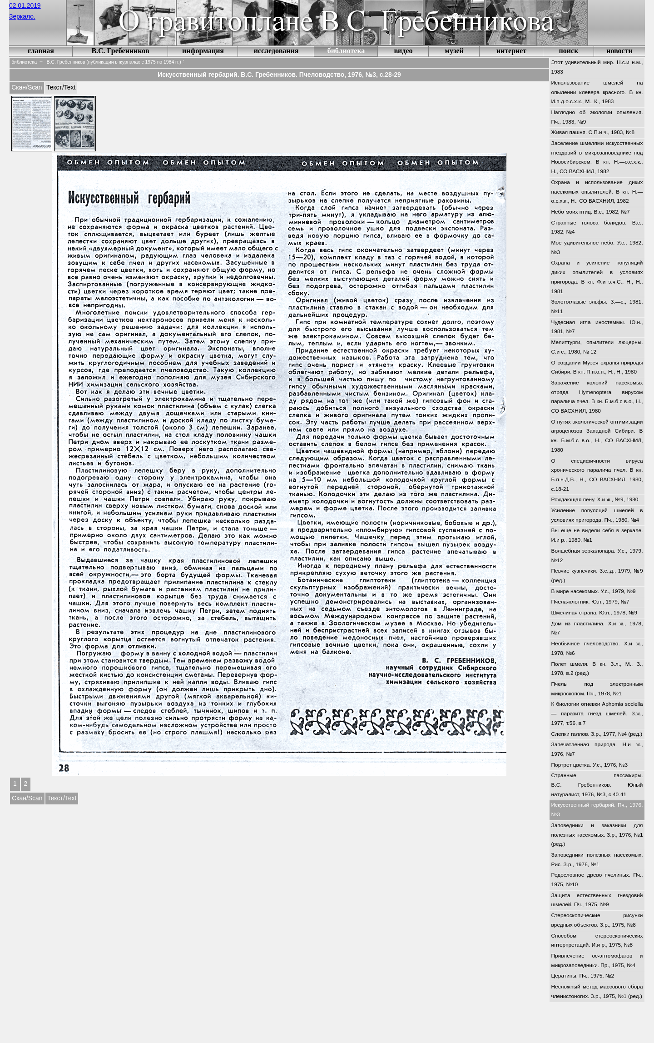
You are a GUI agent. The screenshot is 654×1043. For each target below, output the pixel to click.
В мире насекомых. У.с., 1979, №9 (593, 591)
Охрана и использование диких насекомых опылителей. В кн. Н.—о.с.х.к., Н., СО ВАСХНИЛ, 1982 (597, 191)
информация (203, 51)
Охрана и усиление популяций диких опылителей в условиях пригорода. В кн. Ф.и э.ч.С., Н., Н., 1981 (597, 277)
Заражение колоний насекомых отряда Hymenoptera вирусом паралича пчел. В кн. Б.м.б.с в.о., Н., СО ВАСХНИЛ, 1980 (597, 396)
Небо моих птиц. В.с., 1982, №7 (590, 212)
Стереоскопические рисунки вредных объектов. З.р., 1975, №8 (597, 920)
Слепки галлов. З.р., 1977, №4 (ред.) (597, 734)
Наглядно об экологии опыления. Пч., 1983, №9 (597, 117)
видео (403, 51)
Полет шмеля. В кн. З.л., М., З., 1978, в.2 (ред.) (597, 669)
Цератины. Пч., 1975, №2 (582, 976)
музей (454, 51)
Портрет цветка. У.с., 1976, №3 (589, 765)
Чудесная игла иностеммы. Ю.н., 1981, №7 (597, 327)
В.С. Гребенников (120, 51)
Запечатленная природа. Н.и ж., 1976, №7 (597, 749)
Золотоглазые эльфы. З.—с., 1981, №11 (597, 306)
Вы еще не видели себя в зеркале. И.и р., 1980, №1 (597, 535)
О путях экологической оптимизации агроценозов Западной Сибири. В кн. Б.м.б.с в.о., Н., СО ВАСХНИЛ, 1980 (597, 436)
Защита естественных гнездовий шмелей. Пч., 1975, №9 (597, 900)
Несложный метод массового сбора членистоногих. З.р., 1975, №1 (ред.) (597, 991)
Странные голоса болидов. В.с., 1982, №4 (597, 227)
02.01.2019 (25, 5)
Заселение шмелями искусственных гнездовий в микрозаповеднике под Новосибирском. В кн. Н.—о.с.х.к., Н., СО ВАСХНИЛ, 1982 (597, 157)
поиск (569, 51)
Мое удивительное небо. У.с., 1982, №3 (597, 247)
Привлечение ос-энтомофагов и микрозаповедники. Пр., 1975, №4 (597, 960)
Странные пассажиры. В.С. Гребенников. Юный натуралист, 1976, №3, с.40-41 (597, 784)
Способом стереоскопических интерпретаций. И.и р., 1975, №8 (597, 940)
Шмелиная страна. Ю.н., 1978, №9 (594, 612)
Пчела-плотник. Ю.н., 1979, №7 (590, 602)
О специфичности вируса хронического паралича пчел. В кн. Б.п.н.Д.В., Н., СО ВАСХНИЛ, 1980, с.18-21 (597, 475)
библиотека (346, 51)
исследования (276, 51)
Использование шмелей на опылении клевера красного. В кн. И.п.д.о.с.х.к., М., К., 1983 (597, 92)
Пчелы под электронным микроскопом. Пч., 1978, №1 (597, 689)
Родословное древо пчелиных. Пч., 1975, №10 (597, 880)
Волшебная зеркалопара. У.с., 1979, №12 (597, 556)
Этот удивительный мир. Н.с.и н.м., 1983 (597, 67)
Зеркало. (22, 16)
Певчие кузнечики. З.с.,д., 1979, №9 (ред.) (597, 576)
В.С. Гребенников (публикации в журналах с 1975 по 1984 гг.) (114, 62)
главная (41, 51)
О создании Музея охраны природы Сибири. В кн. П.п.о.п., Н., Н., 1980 (597, 367)
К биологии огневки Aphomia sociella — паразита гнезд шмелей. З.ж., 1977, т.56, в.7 (597, 713)
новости (619, 51)
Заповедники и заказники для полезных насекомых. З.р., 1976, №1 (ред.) (597, 834)
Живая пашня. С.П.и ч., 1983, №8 (593, 132)
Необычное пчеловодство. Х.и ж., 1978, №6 (597, 648)
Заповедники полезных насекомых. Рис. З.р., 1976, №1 (597, 860)
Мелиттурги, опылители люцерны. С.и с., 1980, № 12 (597, 347)
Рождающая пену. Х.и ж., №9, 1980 (595, 499)
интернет (511, 51)
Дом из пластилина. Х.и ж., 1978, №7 (597, 628)
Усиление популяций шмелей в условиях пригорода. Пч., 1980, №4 (597, 515)
